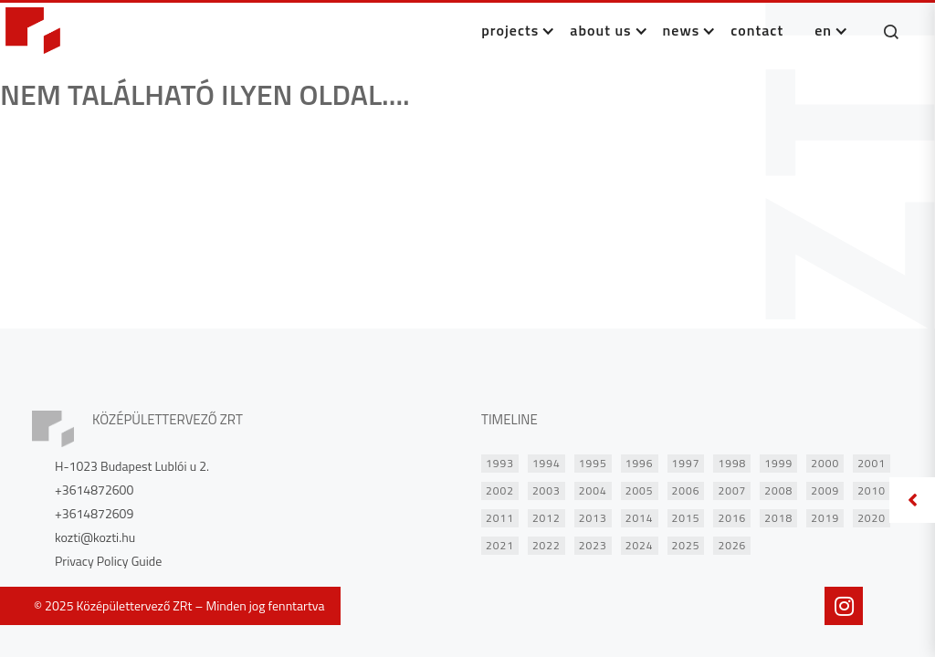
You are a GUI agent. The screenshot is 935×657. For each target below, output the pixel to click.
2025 (686, 545)
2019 (825, 518)
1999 (778, 463)
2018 (778, 518)
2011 (500, 518)
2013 (593, 518)
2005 (639, 490)
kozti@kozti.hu (95, 537)
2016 (732, 518)
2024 (639, 545)
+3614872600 (94, 490)
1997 (686, 463)
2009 (825, 490)
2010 (871, 490)
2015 (686, 518)
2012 (546, 518)
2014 (639, 518)
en (823, 30)
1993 (500, 463)
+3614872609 (94, 514)
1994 (546, 463)
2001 (871, 463)
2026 (732, 545)
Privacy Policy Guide (108, 561)
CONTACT (756, 30)
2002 (500, 490)
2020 (871, 518)
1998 (732, 463)
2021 (500, 545)
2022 (546, 545)
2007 (732, 490)
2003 (546, 490)
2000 (825, 463)
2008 (778, 490)
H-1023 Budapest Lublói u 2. (132, 466)
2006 (686, 490)
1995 (593, 463)
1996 (639, 463)
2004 (593, 490)
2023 (593, 545)
